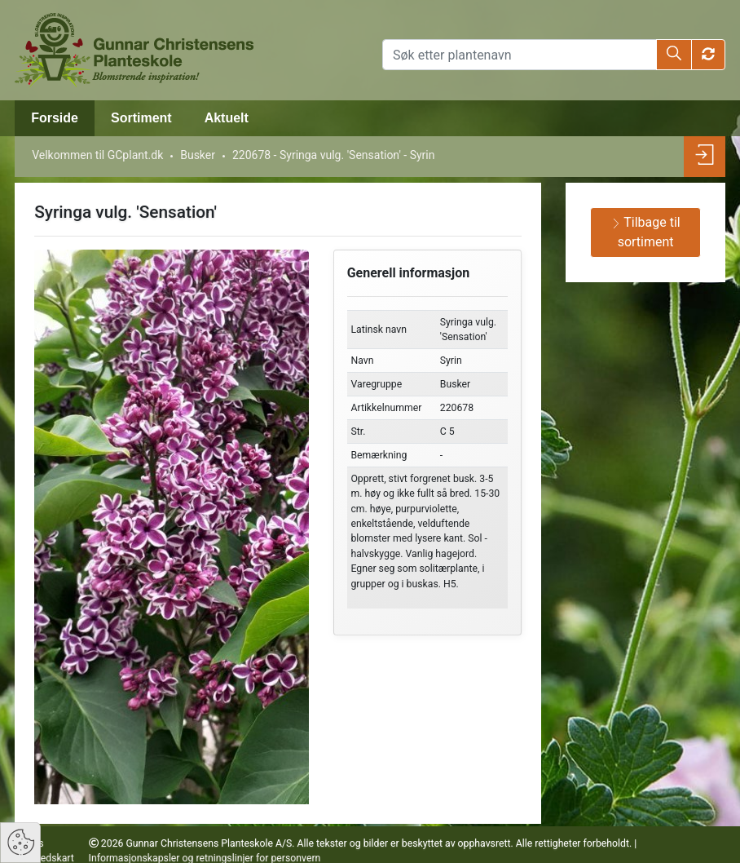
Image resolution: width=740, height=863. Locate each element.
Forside (54, 118)
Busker (197, 155)
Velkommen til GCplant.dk (97, 155)
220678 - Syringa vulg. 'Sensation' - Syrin (333, 155)
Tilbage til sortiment (646, 232)
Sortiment (141, 118)
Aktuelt (227, 118)
